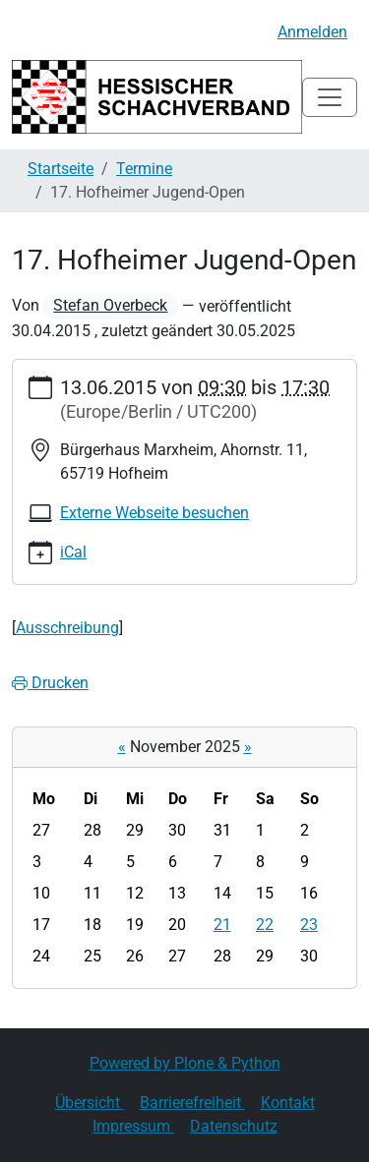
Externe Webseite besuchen (154, 512)
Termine (144, 168)
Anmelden (312, 32)
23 (309, 924)
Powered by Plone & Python (185, 1063)
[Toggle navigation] (329, 97)
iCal (73, 552)
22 (265, 924)
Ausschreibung (67, 627)
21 (222, 924)
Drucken (50, 682)
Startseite (60, 168)
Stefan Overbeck (110, 305)
